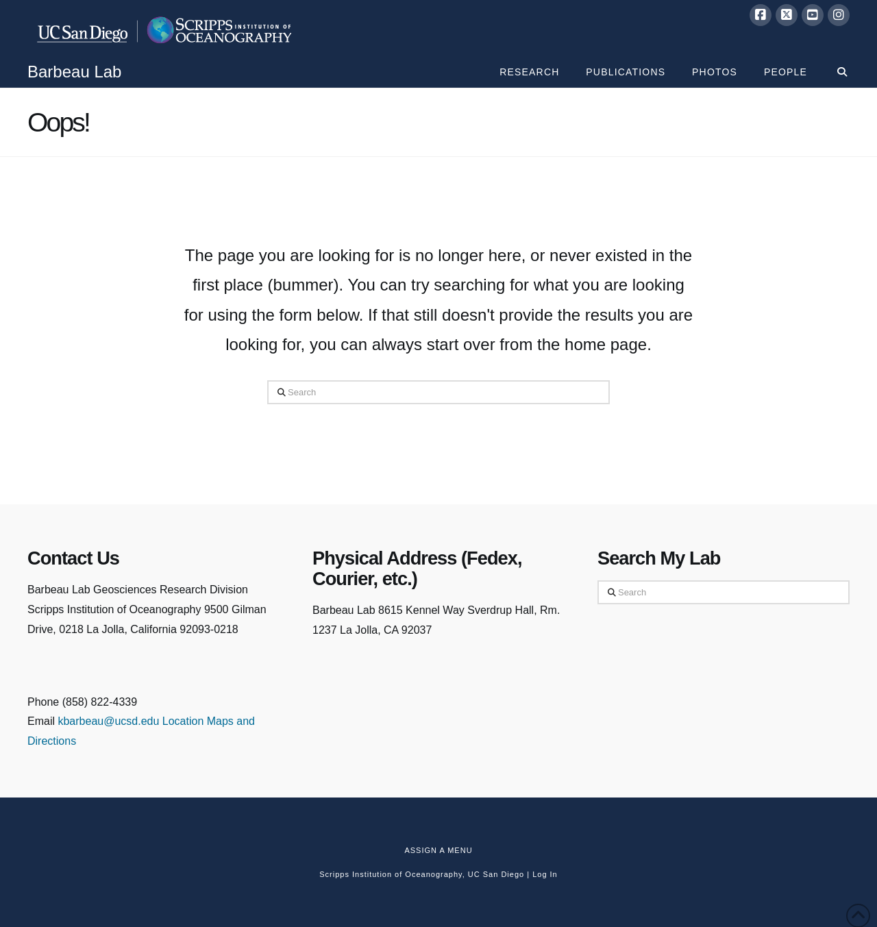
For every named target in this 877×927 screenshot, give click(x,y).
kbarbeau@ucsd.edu (110, 721)
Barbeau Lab (74, 72)
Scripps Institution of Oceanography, (392, 874)
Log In (545, 874)
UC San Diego (496, 874)
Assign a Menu (438, 850)
